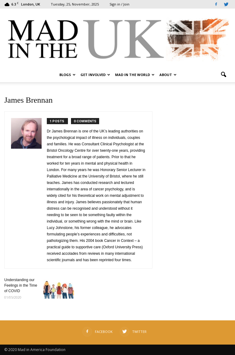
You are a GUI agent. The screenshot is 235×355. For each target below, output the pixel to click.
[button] (223, 74)
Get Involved (95, 74)
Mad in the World (135, 74)
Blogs (67, 74)
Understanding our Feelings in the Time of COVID (20, 285)
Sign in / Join (119, 4)
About (168, 74)
